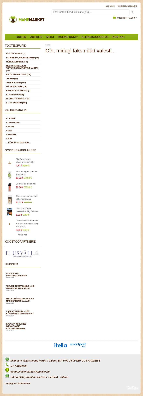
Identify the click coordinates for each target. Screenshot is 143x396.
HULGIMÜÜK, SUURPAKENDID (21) (22, 58)
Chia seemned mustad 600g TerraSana (26, 197)
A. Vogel (10, 118)
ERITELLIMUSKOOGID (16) (18, 74)
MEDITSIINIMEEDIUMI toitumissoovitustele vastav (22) (22, 68)
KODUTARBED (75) (15, 95)
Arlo (9, 139)
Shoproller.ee (132, 388)
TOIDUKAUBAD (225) (16, 82)
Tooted (20, 37)
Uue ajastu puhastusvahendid (22, 275)
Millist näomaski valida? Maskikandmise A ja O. (22, 301)
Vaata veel (22, 235)
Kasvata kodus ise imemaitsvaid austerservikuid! (22, 327)
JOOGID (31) (12, 78)
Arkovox (11, 135)
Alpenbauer (13, 122)
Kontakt (119, 37)
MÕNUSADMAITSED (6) (17, 62)
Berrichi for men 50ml (26, 184)
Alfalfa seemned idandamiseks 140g (25, 160)
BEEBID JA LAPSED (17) (17, 90)
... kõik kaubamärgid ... (18, 143)
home (47, 45)
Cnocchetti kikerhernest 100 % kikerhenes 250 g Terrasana (27, 223)
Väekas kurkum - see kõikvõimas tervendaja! (22, 313)
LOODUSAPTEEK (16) (16, 86)
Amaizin (10, 126)
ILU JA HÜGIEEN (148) (16, 103)
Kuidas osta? (68, 37)
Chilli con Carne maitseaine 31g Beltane (27, 209)
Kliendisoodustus (95, 37)
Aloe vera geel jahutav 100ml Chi (26, 173)
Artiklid (36, 37)
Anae (9, 130)
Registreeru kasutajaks (127, 6)
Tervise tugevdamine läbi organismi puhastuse (22, 288)
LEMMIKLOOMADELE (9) (17, 99)
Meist (50, 37)
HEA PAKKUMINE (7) (15, 54)
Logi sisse (110, 6)
